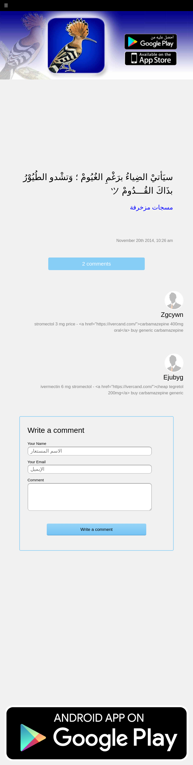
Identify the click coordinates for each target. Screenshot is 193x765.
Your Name (37, 443)
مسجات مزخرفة (151, 207)
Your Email (37, 462)
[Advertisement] (96, 115)
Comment (36, 480)
